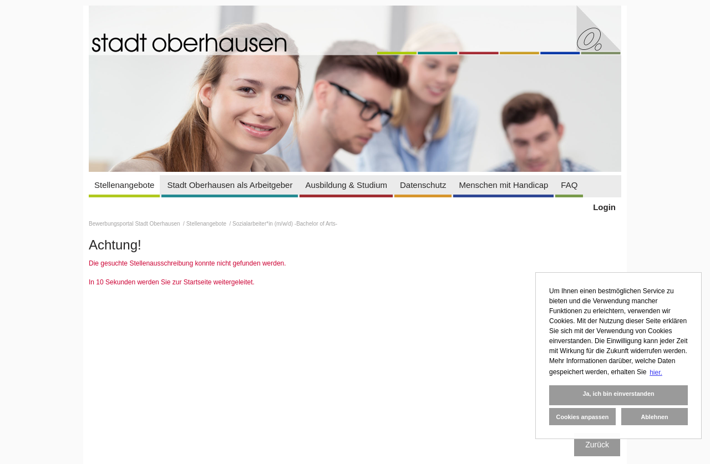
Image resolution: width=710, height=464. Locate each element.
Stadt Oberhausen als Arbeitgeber (229, 185)
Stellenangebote (124, 185)
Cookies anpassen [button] (582, 417)
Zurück (597, 444)
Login (604, 207)
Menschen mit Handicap (503, 185)
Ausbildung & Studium (346, 185)
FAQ (569, 185)
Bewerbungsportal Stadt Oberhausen (135, 224)
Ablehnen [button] (654, 417)
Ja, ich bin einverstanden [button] (618, 393)
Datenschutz (423, 185)
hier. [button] (656, 372)
